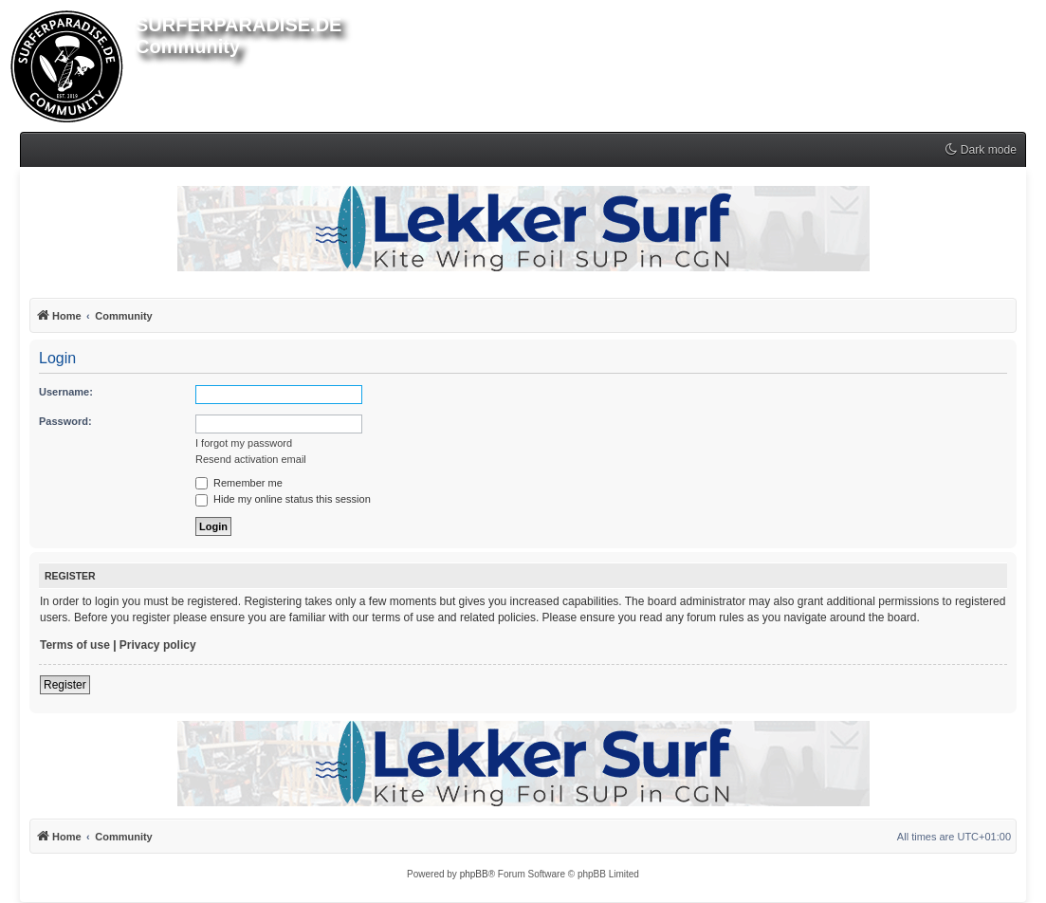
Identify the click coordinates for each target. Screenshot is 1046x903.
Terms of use (75, 645)
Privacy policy (157, 645)
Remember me (239, 482)
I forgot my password (243, 443)
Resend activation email (250, 459)
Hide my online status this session (283, 499)
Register (65, 684)
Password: (65, 421)
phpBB (474, 874)
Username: (66, 391)
